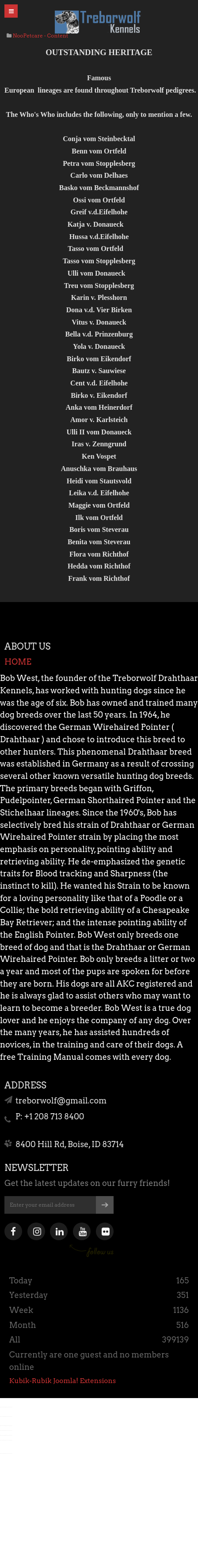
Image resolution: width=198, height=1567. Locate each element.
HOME (17, 661)
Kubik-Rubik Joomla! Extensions (62, 1380)
